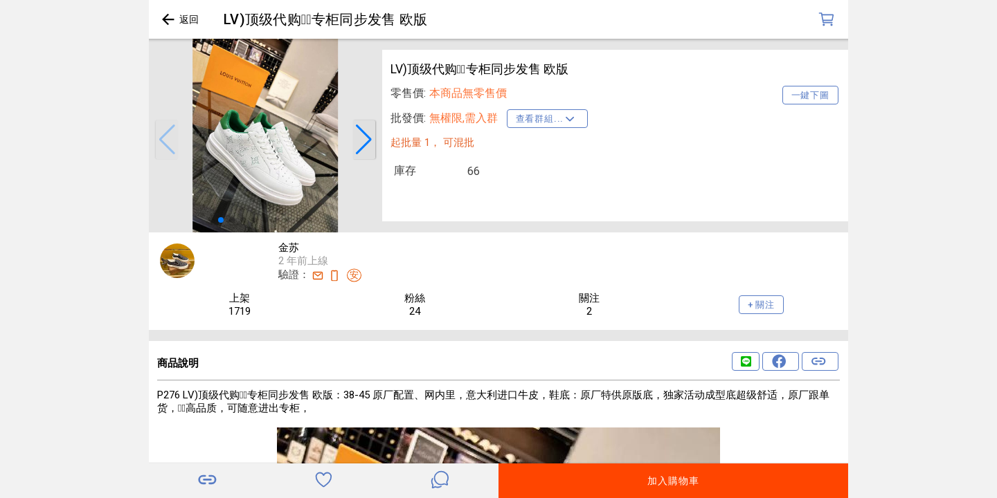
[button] (167, 139)
